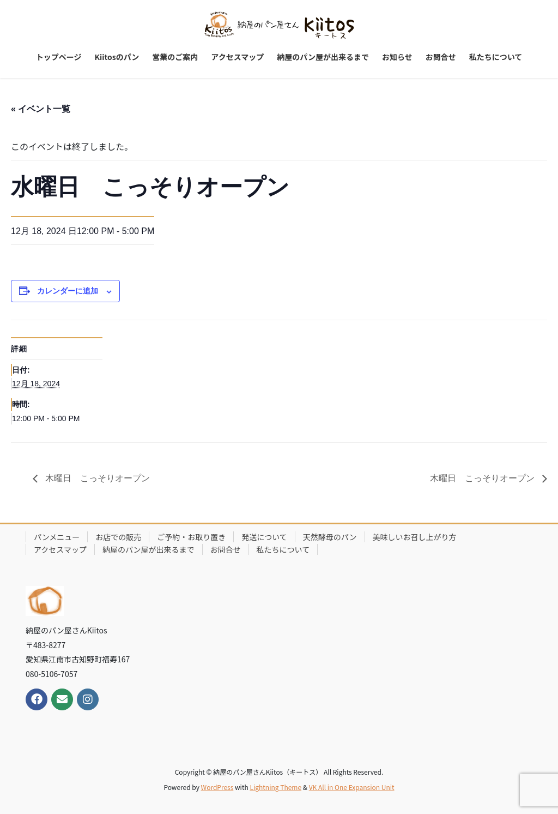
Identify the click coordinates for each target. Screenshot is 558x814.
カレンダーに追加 (67, 290)
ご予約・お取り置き (191, 536)
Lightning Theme (275, 787)
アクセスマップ (60, 549)
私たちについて (283, 549)
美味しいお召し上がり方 (415, 536)
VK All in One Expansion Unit (352, 787)
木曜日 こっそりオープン (96, 478)
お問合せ (225, 549)
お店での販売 (118, 536)
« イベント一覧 (40, 108)
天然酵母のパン (330, 536)
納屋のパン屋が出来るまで (148, 549)
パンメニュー (57, 536)
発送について (264, 536)
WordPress (217, 787)
